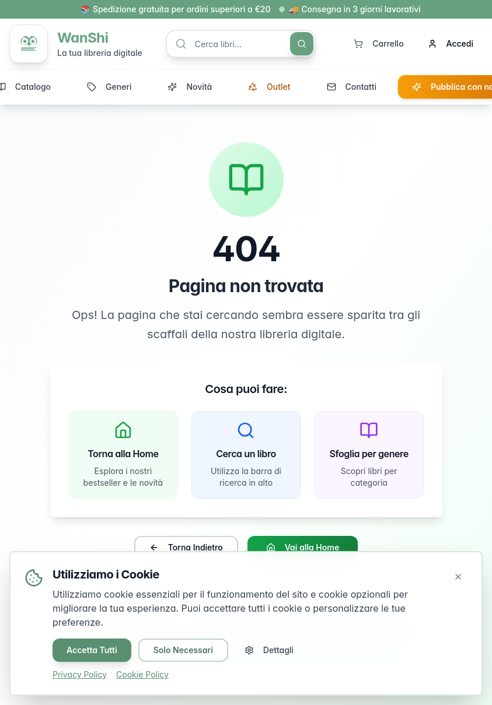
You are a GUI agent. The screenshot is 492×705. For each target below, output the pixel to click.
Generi (109, 87)
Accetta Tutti (92, 650)
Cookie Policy (142, 674)
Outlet (269, 87)
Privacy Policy (80, 674)
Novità (190, 87)
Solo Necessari (183, 650)
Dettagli (269, 650)
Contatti (351, 87)
